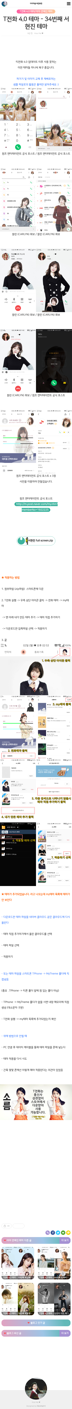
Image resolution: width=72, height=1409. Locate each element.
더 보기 (65, 1240)
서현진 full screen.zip (39, 541)
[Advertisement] (36, 1146)
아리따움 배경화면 (36, 4)
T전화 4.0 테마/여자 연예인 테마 (36, 11)
